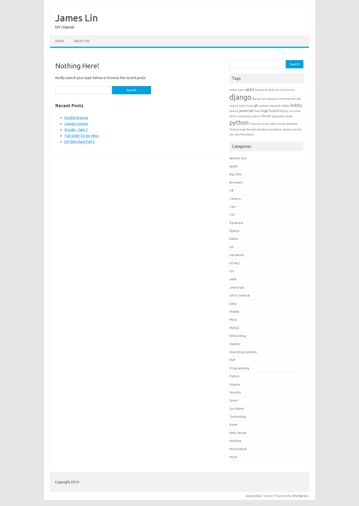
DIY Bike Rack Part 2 (79, 142)
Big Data (235, 174)
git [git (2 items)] (256, 105)
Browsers (236, 182)
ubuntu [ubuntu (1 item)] (286, 129)
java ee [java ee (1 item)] (233, 110)
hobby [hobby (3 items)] (296, 105)
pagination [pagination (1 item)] (278, 116)
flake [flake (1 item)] (242, 105)
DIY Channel (64, 27)
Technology (237, 416)
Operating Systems (243, 352)
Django (234, 230)
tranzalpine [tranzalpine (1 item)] (275, 129)
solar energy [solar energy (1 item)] (277, 123)
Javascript (236, 287)
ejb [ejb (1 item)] (298, 98)
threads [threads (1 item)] (251, 129)
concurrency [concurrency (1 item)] (287, 89)
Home (59, 41)
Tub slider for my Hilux (81, 136)
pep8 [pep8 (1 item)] (289, 116)
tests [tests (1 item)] (242, 129)
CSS (232, 214)
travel (233, 424)
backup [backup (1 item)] (259, 89)
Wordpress (300, 496)
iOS (231, 271)
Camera (235, 198)
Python (234, 376)
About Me (82, 41)
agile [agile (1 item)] (241, 89)
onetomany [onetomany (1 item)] (244, 116)
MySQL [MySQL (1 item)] (283, 110)
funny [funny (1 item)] (249, 105)
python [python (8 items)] (239, 122)
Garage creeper (76, 124)
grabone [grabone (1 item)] (264, 105)
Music (233, 319)
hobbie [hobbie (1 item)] (285, 105)
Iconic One (253, 496)
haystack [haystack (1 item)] (275, 105)
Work (233, 457)
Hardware (236, 255)
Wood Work (238, 449)
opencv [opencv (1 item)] (256, 116)
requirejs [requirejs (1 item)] (255, 123)
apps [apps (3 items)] (249, 89)
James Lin (76, 17)
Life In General (239, 295)
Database (236, 222)
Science (234, 384)
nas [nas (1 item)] (291, 110)
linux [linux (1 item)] (257, 110)
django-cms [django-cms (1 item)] (259, 98)
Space (233, 400)
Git (231, 247)
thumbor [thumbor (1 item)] (262, 129)
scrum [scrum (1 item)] (265, 123)
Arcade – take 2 (76, 130)
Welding (235, 440)
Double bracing (76, 118)
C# (231, 190)
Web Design (238, 432)
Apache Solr (238, 158)
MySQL (234, 327)
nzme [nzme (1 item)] (297, 110)
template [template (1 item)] (291, 123)
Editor (233, 238)
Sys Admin (236, 408)
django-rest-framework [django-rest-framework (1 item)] (281, 98)
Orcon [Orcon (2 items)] (266, 116)
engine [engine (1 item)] (233, 105)
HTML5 (234, 263)
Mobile (234, 311)
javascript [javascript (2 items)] (246, 111)
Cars (232, 206)
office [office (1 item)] (233, 116)
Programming (239, 368)
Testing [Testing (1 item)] (234, 129)
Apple (233, 166)
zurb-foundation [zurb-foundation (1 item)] (244, 134)
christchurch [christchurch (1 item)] (272, 89)
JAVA (232, 279)
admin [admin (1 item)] (233, 89)
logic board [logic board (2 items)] (270, 111)
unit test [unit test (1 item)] (297, 129)
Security (235, 392)
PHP (232, 360)
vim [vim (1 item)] (231, 134)
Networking (237, 335)
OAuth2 (234, 344)
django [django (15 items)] (240, 97)
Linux (233, 303)
